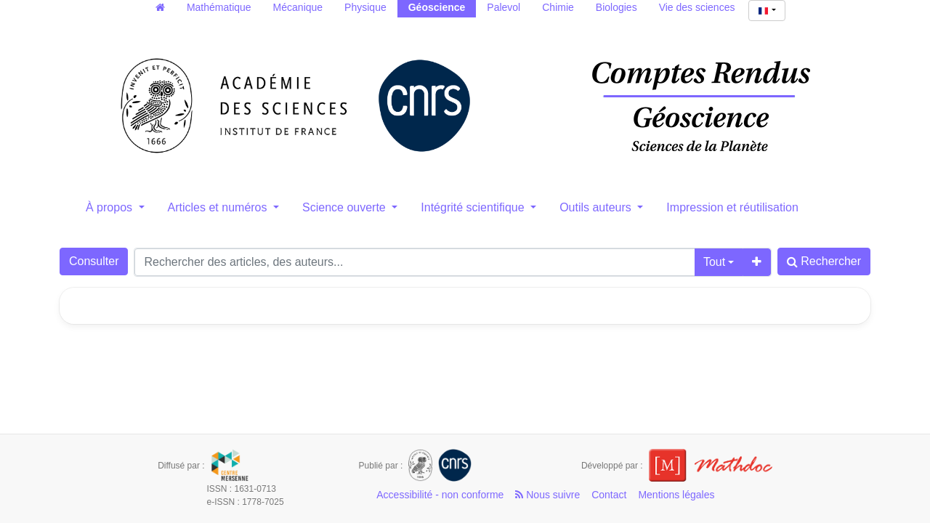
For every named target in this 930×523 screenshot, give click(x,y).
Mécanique (298, 7)
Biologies (616, 7)
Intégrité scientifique (474, 207)
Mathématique (219, 7)
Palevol (503, 7)
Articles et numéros (219, 207)
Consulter (93, 261)
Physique (365, 7)
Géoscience (437, 7)
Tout (714, 262)
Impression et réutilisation (732, 207)
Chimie (558, 7)
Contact (608, 494)
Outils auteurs (596, 207)
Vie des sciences (697, 7)
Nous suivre (547, 494)
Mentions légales (676, 494)
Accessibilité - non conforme (440, 494)
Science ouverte (345, 207)
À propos (110, 207)
